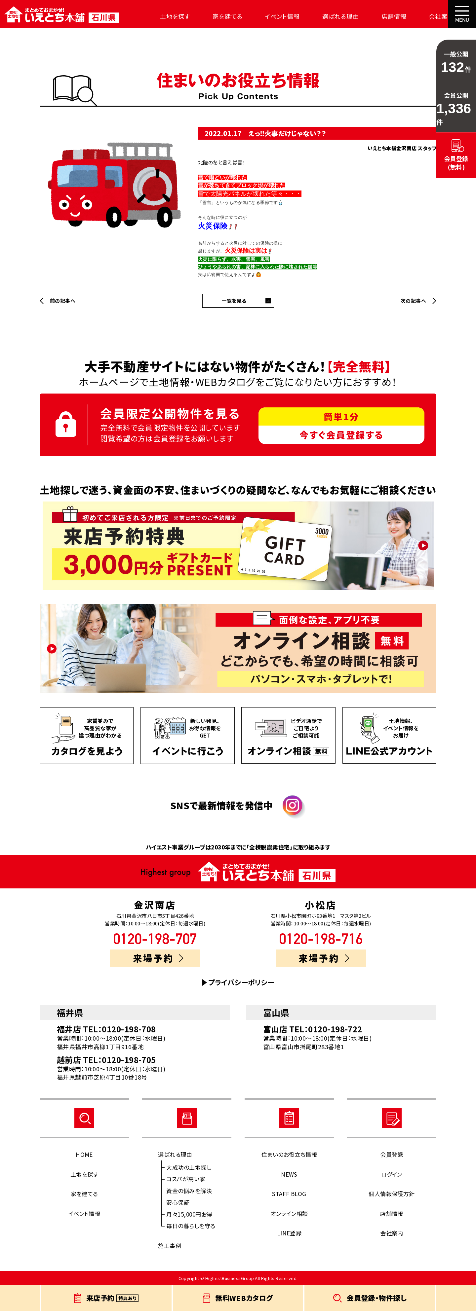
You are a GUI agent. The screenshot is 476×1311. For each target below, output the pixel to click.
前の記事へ (62, 300)
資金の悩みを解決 (189, 1191)
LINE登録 (289, 1233)
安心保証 (177, 1202)
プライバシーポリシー (241, 982)
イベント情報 (276, 16)
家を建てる (224, 16)
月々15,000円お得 (189, 1214)
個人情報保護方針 (392, 1194)
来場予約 (158, 957)
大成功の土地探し (188, 1167)
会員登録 (391, 1154)
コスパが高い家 (185, 1179)
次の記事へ (413, 300)
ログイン (391, 1174)
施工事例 (169, 1245)
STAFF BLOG (289, 1194)
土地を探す (172, 16)
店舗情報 (386, 16)
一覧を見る (233, 300)
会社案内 (432, 16)
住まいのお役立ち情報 (289, 1154)
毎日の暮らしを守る (190, 1226)
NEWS (289, 1174)
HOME (84, 1154)
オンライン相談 (289, 1213)
